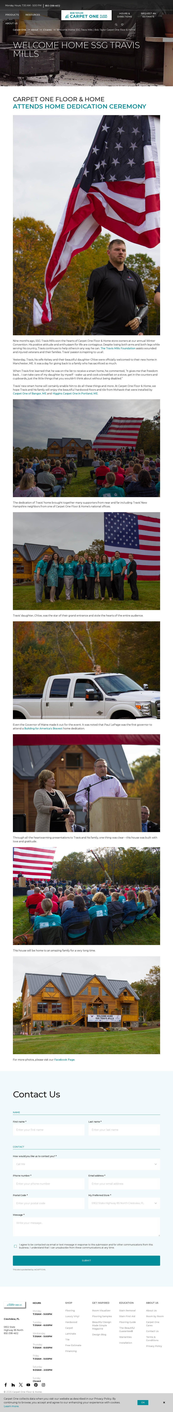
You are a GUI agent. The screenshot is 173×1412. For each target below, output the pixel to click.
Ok (143, 1402)
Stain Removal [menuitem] (127, 1310)
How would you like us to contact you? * (35, 1156)
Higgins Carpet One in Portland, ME (75, 393)
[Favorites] (122, 24)
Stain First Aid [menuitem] (127, 1316)
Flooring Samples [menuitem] (102, 1316)
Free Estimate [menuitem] (73, 1345)
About (34, 29)
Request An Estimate (148, 15)
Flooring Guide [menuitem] (127, 1322)
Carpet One (19, 29)
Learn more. (11, 1406)
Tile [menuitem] (67, 1339)
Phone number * (22, 1176)
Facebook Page (64, 1059)
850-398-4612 (52, 5)
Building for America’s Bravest (43, 728)
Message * (18, 1215)
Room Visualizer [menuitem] (101, 1310)
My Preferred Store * (99, 1195)
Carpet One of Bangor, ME (29, 393)
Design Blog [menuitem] (99, 1334)
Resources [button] (32, 14)
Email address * (96, 1176)
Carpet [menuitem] (69, 1328)
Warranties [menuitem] (125, 1337)
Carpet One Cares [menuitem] (152, 1324)
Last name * (94, 1122)
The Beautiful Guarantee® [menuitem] (127, 1330)
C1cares (47, 29)
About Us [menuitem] (151, 1310)
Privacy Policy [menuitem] (154, 1346)
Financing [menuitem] (71, 1351)
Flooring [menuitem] (70, 1310)
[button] (116, 24)
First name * (19, 1122)
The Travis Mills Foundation (117, 348)
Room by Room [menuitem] (155, 1316)
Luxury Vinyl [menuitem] (72, 1316)
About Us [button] (11, 23)
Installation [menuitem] (125, 1342)
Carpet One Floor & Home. (27, 1392)
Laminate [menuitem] (70, 1333)
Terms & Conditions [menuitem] (152, 1339)
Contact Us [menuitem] (152, 1331)
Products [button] (12, 14)
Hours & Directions (124, 15)
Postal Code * (20, 1195)
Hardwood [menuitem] (71, 1322)
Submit (86, 1260)
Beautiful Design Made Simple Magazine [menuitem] (101, 1325)
